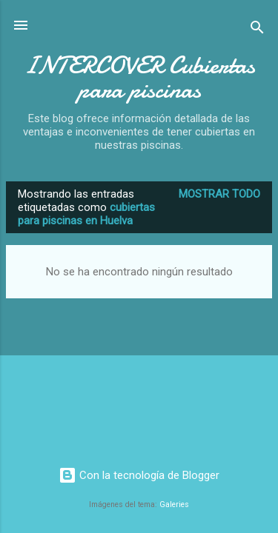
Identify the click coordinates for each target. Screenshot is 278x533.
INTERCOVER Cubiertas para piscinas (139, 78)
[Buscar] (257, 30)
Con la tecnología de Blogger (139, 475)
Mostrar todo (219, 194)
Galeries (174, 504)
